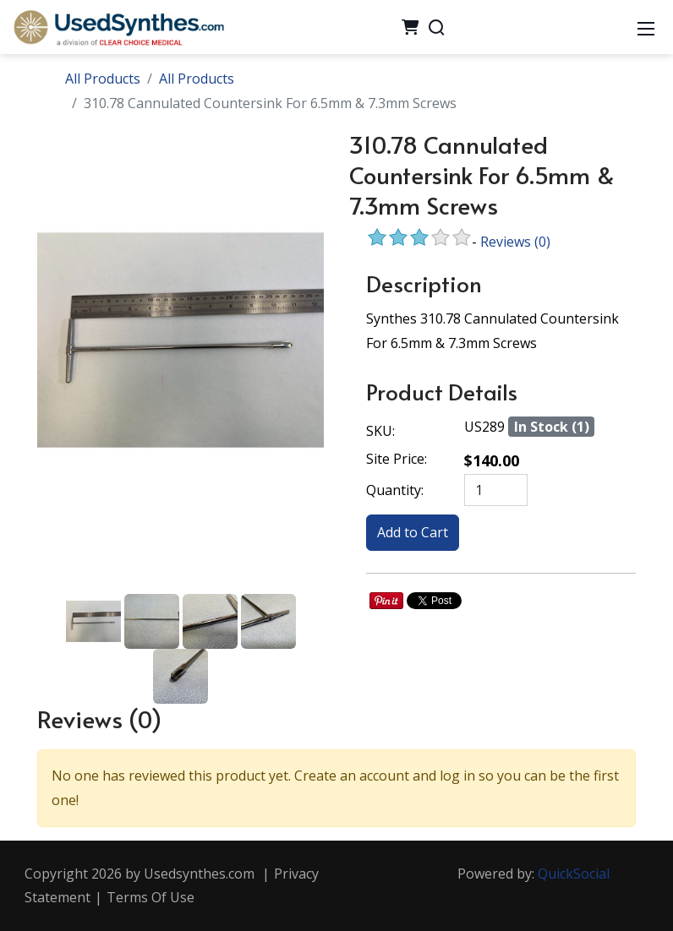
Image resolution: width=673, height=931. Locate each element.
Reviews (515, 241)
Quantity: (395, 490)
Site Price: (396, 458)
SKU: (380, 431)
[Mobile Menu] (646, 27)
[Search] (436, 27)
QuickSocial (574, 873)
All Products (102, 78)
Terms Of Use (150, 897)
